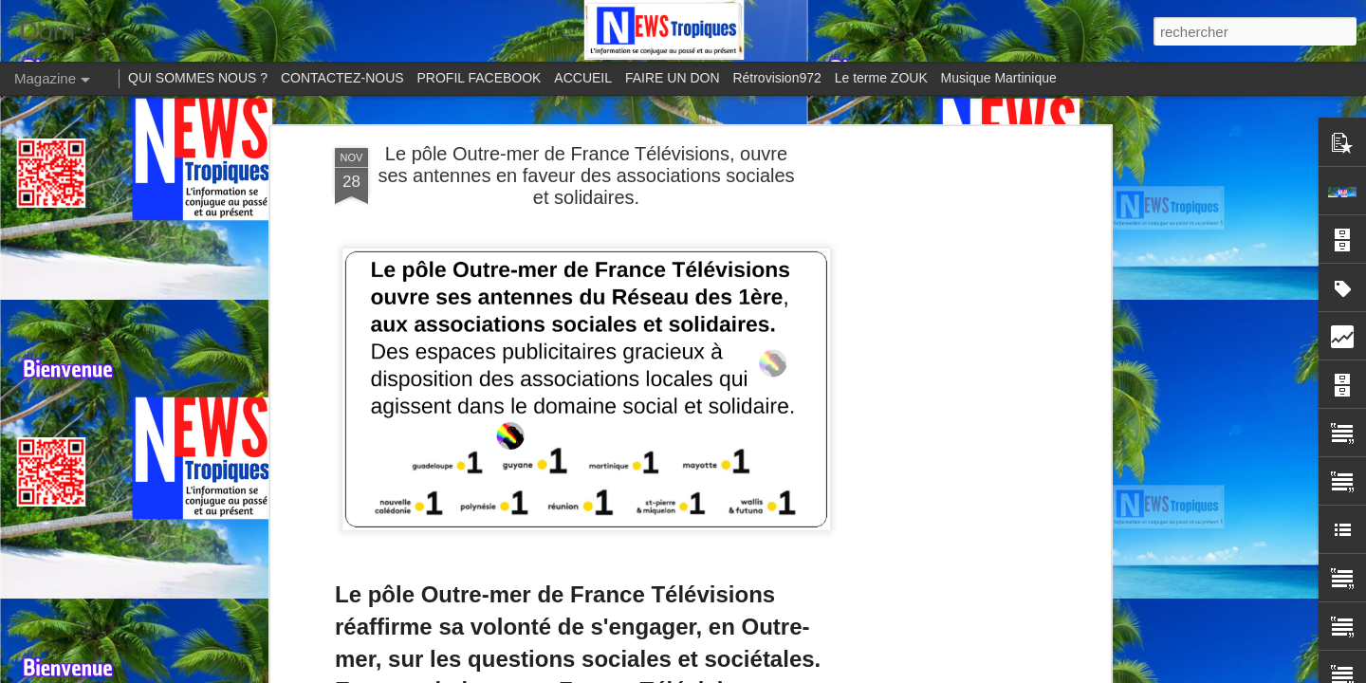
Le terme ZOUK (881, 77)
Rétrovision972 (776, 77)
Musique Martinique (999, 77)
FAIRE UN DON (672, 77)
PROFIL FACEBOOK (479, 77)
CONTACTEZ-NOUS (342, 77)
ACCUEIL (583, 77)
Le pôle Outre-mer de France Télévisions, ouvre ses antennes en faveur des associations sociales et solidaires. (586, 175)
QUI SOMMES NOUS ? (198, 77)
